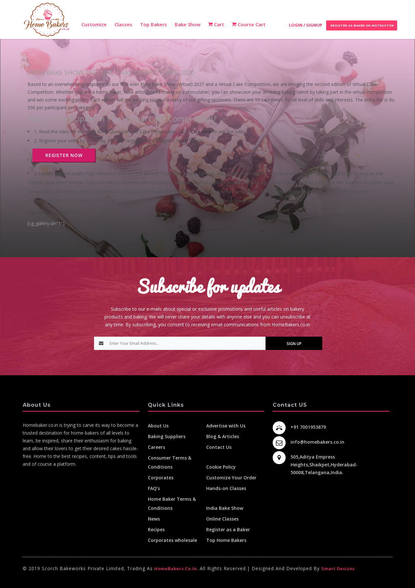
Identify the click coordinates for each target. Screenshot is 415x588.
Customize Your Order (231, 477)
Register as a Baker (228, 529)
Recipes (156, 529)
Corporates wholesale (172, 540)
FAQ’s (154, 488)
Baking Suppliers (166, 436)
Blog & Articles (222, 436)
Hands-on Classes (226, 488)
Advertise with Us (225, 426)
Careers (156, 447)
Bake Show (187, 24)
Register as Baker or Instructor (361, 25)
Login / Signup (305, 25)
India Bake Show (224, 508)
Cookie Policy (221, 467)
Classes (123, 24)
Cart (216, 24)
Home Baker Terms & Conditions (172, 503)
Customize (94, 24)
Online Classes (222, 519)
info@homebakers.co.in (317, 442)
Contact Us (218, 447)
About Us (158, 426)
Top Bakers (153, 24)
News (154, 519)
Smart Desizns (338, 568)
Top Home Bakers (226, 540)
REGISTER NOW (64, 155)
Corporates (160, 477)
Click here (201, 131)
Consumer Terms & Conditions (169, 462)
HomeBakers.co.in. (176, 568)
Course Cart (249, 24)
